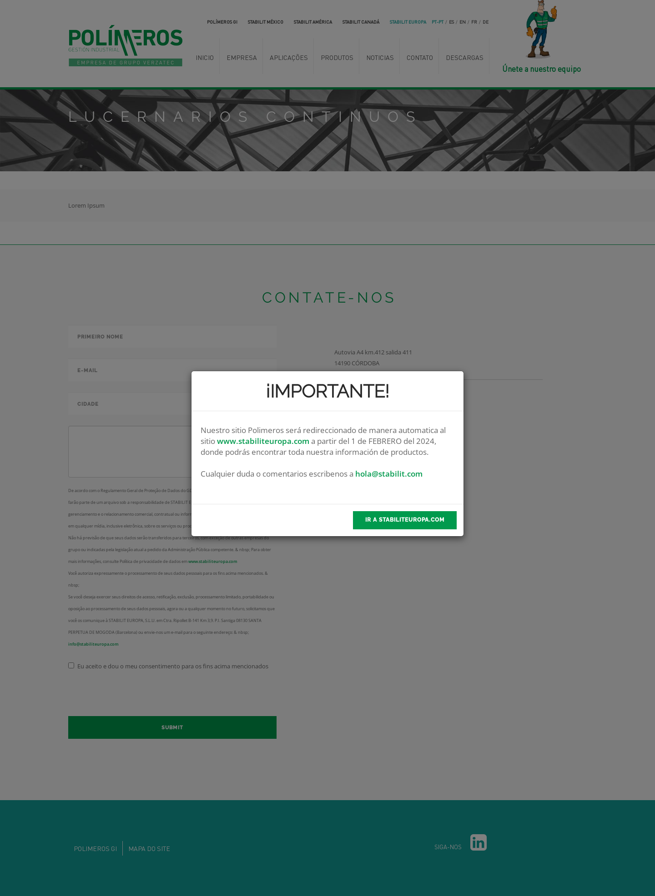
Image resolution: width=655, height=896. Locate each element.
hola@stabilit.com (389, 473)
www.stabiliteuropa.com (263, 441)
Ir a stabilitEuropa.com (404, 520)
